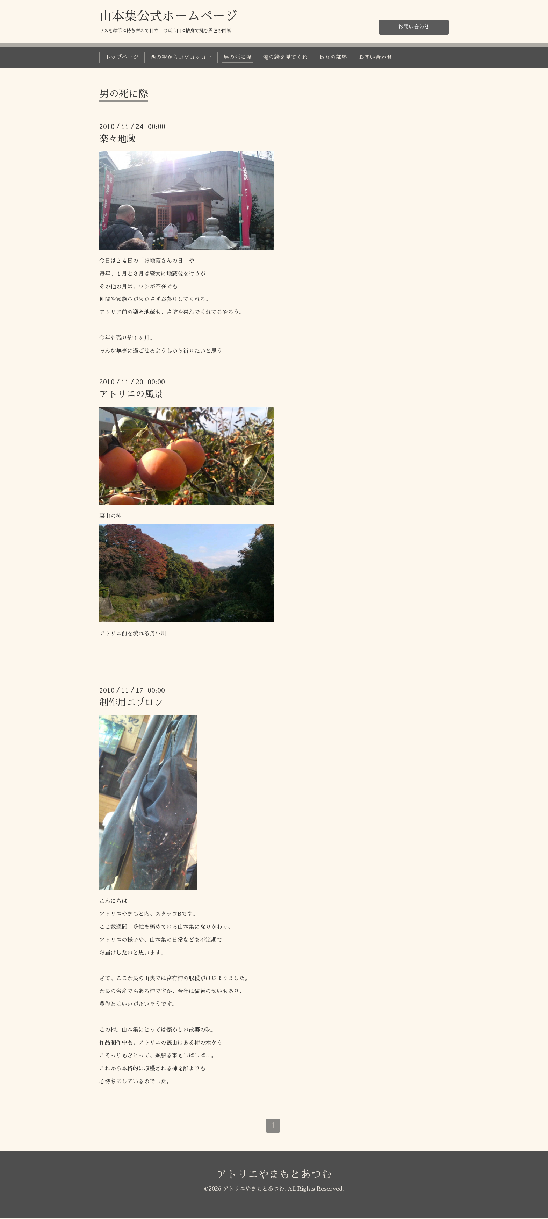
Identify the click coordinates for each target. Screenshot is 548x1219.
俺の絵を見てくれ (285, 57)
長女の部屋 (333, 57)
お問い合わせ (414, 26)
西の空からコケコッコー (181, 57)
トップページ (122, 57)
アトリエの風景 (131, 394)
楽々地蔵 (117, 138)
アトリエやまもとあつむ (274, 1175)
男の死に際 (237, 57)
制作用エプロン (131, 702)
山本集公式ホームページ (168, 16)
